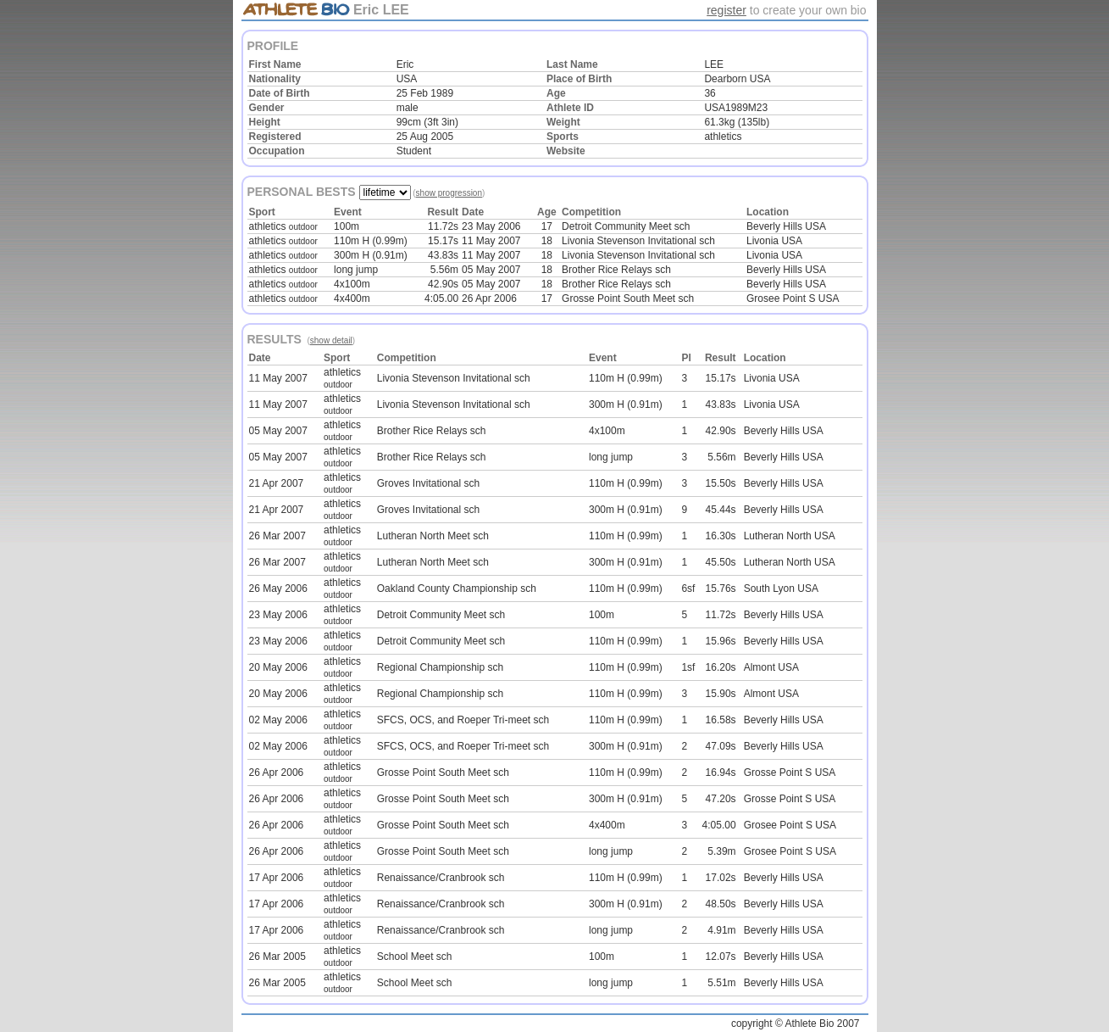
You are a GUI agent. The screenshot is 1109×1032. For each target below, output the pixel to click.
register (726, 10)
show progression (449, 193)
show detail (331, 340)
